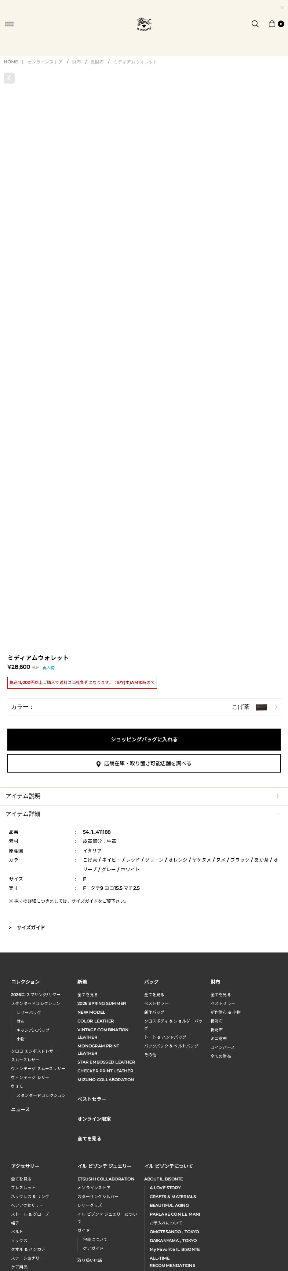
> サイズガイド (27, 928)
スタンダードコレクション (36, 1003)
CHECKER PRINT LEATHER (105, 1070)
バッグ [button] (151, 981)
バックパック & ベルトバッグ (171, 1046)
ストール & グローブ (30, 1214)
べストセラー (223, 1003)
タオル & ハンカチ (28, 1249)
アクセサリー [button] (25, 1166)
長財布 (97, 62)
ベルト (17, 1231)
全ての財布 (221, 1056)
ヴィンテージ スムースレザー (38, 1068)
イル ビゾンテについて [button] (168, 1166)
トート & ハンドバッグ (165, 1037)
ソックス (19, 1240)
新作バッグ (154, 1012)
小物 (21, 1039)
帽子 (15, 1223)
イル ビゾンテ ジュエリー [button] (104, 1166)
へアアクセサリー (27, 1205)
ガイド (83, 1230)
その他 (150, 1054)
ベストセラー (156, 1003)
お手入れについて (166, 1223)
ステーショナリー (27, 1258)
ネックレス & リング (30, 1196)
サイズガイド (85, 901)
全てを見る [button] (89, 1138)
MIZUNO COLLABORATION (105, 1079)
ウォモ (17, 1086)
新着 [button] (82, 981)
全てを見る (87, 994)
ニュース (20, 1109)
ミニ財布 (219, 1038)
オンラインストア (45, 62)
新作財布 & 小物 (226, 1012)
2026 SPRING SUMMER (101, 1003)
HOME (11, 62)
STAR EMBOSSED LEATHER (106, 1062)
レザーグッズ (89, 1205)
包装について (95, 1239)
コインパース (223, 1047)
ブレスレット (23, 1187)
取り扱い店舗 (89, 1260)
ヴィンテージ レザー (30, 1077)
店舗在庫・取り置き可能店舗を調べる (144, 763)
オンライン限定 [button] (94, 1118)
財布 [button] (215, 981)
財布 (76, 62)
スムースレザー (25, 1059)
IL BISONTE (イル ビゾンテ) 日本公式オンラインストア (144, 25)
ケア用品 (19, 1267)
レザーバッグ (29, 1012)
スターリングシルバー (98, 1196)
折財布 (217, 1029)
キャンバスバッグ (33, 1030)
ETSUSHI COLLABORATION (105, 1179)
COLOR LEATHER (95, 1021)
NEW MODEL (91, 1012)
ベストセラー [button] (91, 1098)
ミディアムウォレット (135, 62)
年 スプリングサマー (36, 994)
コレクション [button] (25, 981)
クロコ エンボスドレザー (34, 1051)
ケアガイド (93, 1248)
